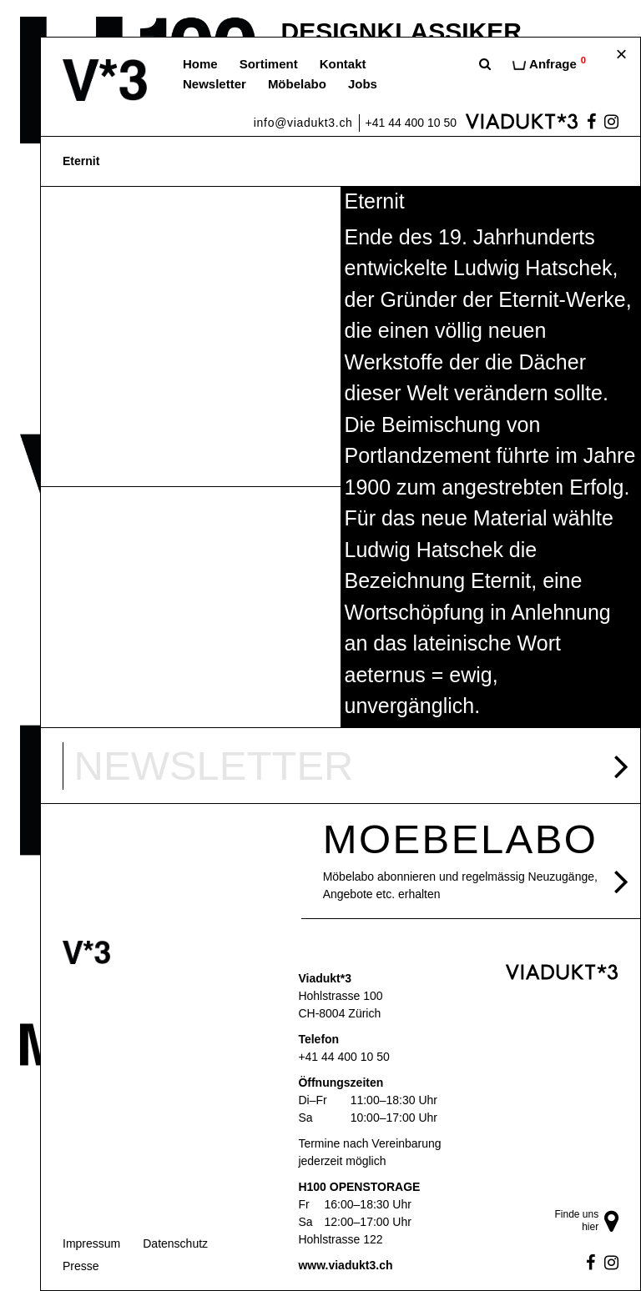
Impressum (91, 1243)
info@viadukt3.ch (303, 122)
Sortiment (269, 64)
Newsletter (214, 84)
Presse (81, 1266)
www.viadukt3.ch (345, 1265)
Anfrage (549, 63)
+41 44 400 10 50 (411, 122)
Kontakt (343, 64)
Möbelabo (297, 84)
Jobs (362, 84)
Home (200, 64)
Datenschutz (175, 1243)
